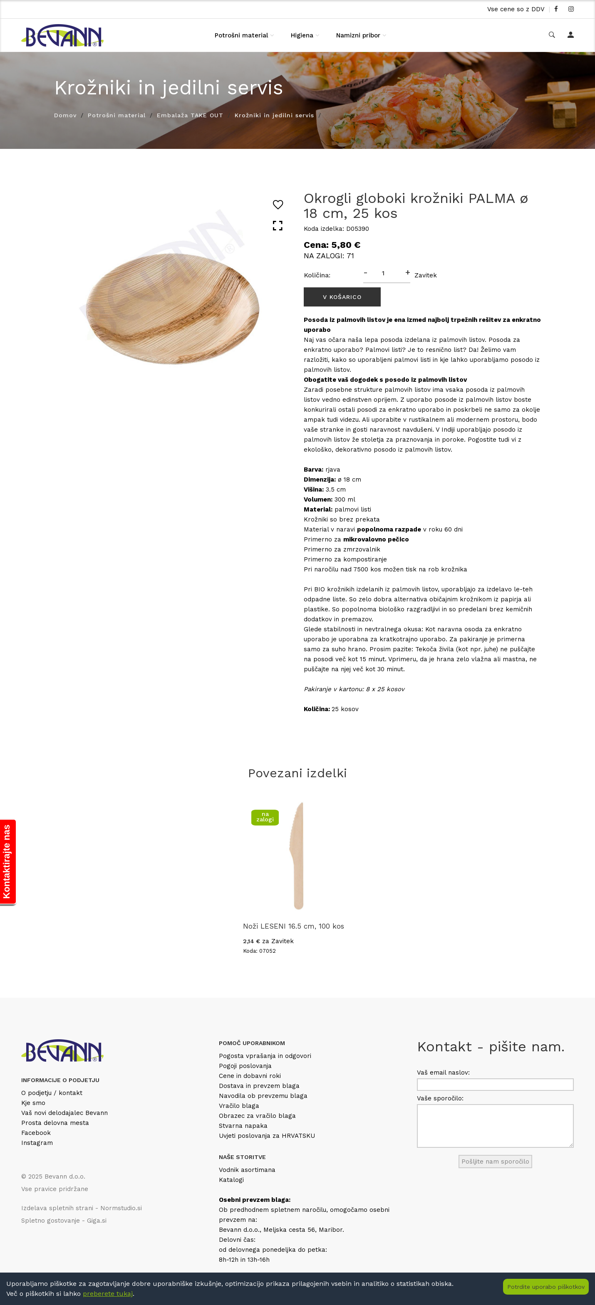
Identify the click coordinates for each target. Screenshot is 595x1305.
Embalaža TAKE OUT (190, 115)
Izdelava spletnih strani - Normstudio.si (81, 1208)
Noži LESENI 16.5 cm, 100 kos (293, 926)
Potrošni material (241, 35)
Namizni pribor (358, 35)
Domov (65, 115)
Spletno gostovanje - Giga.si (64, 1220)
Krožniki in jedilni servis (274, 115)
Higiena (302, 35)
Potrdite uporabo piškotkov (546, 1286)
